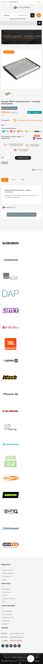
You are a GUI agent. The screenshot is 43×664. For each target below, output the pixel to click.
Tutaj (11, 145)
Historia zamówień (8, 573)
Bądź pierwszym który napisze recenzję (21, 214)
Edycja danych (6, 576)
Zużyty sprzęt (6, 592)
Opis (4, 179)
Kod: (2, 125)
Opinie (22, 179)
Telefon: (4, 640)
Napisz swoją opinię (9, 108)
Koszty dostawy (7, 614)
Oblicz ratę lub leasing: (8, 128)
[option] (8, 94)
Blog (3, 601)
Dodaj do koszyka (23, 157)
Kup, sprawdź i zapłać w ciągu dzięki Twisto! (12, 137)
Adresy (4, 579)
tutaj (37, 661)
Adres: (4, 633)
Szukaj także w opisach (18, 19)
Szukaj (32, 15)
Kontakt (4, 595)
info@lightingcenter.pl (16, 636)
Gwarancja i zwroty (8, 617)
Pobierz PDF (37, 169)
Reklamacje (6, 620)
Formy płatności (7, 610)
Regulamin (5, 623)
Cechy (13, 179)
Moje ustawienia (7, 569)
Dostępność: (5, 120)
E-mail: (4, 636)
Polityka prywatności (8, 598)
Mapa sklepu (6, 588)
